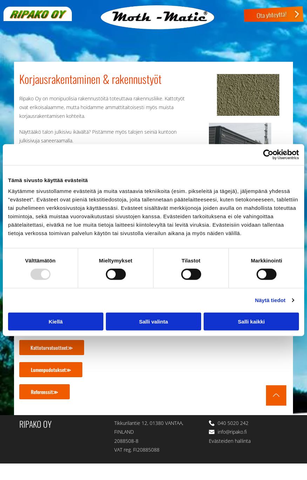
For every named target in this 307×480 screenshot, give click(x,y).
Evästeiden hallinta (230, 441)
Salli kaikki (251, 321)
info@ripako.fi (232, 431)
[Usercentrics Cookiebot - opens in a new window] (268, 154)
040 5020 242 (233, 423)
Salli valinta (153, 321)
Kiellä (56, 321)
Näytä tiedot (270, 300)
